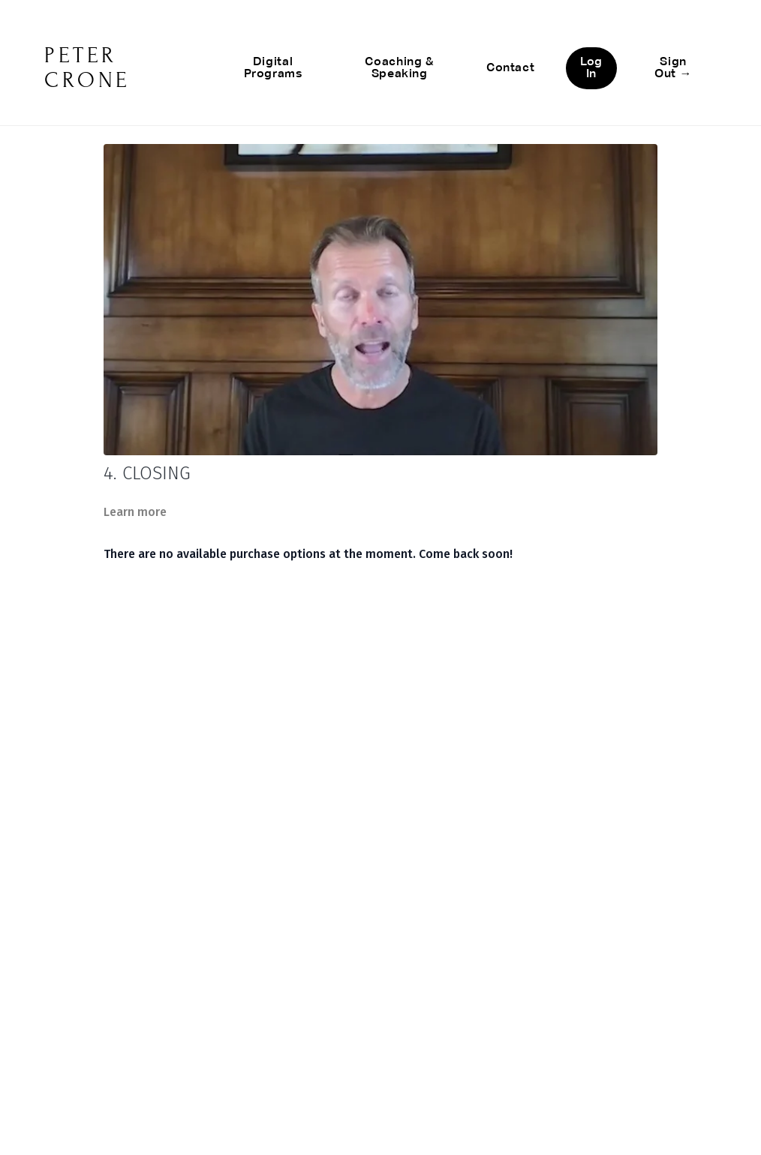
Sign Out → (673, 68)
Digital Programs (273, 68)
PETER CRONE (87, 68)
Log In (591, 68)
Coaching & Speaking (399, 68)
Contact (510, 68)
